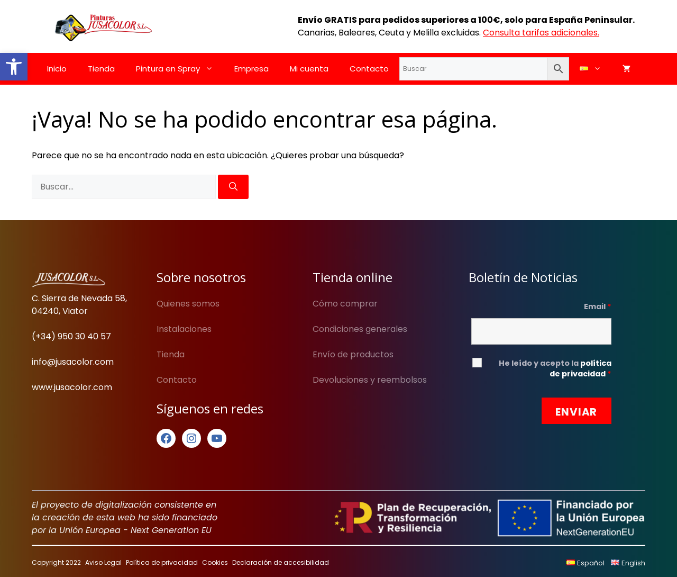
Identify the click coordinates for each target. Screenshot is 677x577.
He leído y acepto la (555, 368)
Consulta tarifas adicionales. (541, 32)
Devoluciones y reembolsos (370, 380)
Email (597, 306)
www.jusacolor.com (72, 387)
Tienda (101, 68)
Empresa (251, 68)
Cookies (215, 562)
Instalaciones (184, 329)
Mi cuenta (309, 68)
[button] (14, 66)
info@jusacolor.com (73, 362)
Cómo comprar (345, 303)
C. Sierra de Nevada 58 (78, 298)
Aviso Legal (103, 562)
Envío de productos (353, 354)
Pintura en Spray (180, 69)
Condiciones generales (360, 329)
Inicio (57, 68)
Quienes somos (188, 303)
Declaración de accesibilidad (280, 562)
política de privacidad (580, 368)
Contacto (369, 68)
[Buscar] (233, 187)
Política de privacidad (162, 562)
